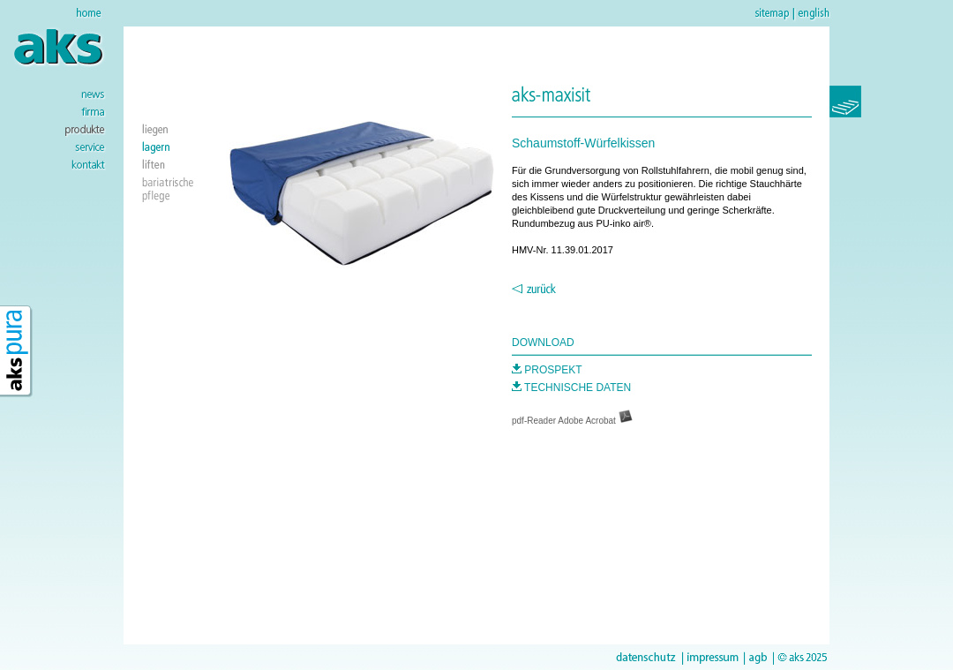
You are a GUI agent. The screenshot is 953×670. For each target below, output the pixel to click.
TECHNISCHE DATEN (571, 387)
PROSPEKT (547, 370)
